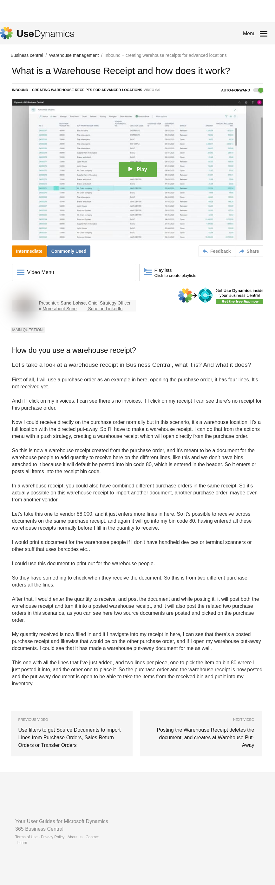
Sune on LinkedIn (105, 308)
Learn (22, 843)
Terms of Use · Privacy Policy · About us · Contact (57, 837)
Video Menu (40, 272)
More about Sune (59, 308)
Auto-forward (242, 90)
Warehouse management (74, 55)
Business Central (149, 364)
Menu (249, 33)
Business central (27, 55)
